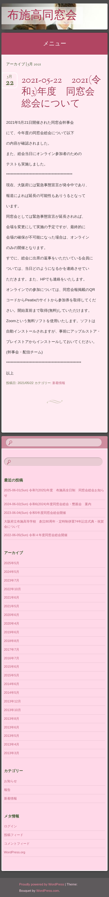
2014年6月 (11, 684)
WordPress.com (47, 890)
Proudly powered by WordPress (41, 884)
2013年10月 (12, 710)
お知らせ (10, 781)
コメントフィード (17, 843)
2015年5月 (11, 675)
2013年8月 (11, 718)
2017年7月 (11, 649)
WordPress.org (14, 852)
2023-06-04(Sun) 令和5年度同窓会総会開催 (35, 512)
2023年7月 (11, 580)
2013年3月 (11, 753)
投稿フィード (13, 835)
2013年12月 (12, 701)
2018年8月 (11, 641)
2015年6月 (11, 666)
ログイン (10, 826)
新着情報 (58, 383)
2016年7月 (11, 658)
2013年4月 (11, 744)
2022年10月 (12, 589)
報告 (7, 789)
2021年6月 (11, 597)
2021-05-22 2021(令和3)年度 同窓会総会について (61, 92)
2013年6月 (11, 727)
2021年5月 (11, 606)
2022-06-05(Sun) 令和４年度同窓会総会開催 (35, 535)
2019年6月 (11, 632)
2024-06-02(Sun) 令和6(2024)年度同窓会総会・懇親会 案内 (47, 504)
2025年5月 (11, 563)
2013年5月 (11, 735)
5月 (10, 78)
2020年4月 (11, 623)
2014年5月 (11, 692)
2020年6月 (11, 615)
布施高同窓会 (42, 16)
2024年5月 (11, 571)
